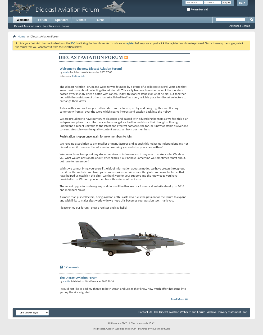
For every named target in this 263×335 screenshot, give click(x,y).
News (66, 26)
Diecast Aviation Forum (27, 26)
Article (81, 76)
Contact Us (145, 312)
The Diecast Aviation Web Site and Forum (179, 312)
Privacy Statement (229, 312)
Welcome (23, 20)
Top (245, 312)
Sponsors (61, 20)
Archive (211, 312)
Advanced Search (239, 25)
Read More (179, 299)
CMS (74, 76)
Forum (42, 20)
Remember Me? (197, 9)
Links (100, 20)
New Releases (51, 26)
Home (21, 36)
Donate (81, 20)
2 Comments (71, 267)
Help (242, 3)
